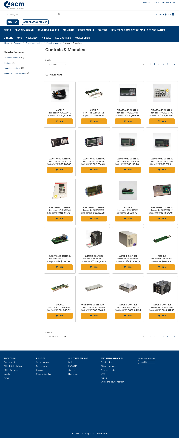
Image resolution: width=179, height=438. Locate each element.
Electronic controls (12, 58)
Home (7, 43)
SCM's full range (11, 370)
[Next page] (174, 64)
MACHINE (12, 22)
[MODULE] (60, 96)
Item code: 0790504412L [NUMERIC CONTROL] (128, 259)
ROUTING (102, 30)
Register (146, 3)
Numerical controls (12, 68)
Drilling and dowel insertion (112, 382)
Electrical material (54, 43)
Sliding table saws (108, 366)
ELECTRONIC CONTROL (128, 110)
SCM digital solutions (13, 366)
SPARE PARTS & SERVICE (35, 22)
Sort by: (48, 60)
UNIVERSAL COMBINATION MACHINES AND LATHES (138, 30)
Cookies (39, 370)
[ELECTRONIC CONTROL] (128, 96)
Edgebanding (86, 30)
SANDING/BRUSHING (48, 30)
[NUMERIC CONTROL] (94, 241)
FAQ (70, 362)
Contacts (72, 370)
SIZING (7, 30)
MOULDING (68, 30)
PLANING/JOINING (24, 30)
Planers (104, 378)
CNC (19, 38)
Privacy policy (42, 366)
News (6, 378)
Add (60, 121)
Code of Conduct (43, 374)
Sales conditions (43, 362)
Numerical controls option (15, 73)
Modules (7, 63)
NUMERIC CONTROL (93, 256)
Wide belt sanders (109, 370)
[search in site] (30, 14)
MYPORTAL (73, 366)
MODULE (60, 110)
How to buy (73, 374)
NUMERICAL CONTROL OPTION (95, 305)
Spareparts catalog (34, 43)
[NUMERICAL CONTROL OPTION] (94, 290)
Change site (169, 3)
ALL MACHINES (63, 38)
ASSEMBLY (32, 38)
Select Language (146, 358)
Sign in (156, 3)
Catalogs (17, 43)
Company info (10, 362)
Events (7, 374)
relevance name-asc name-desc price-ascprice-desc (56, 64)
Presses (46, 38)
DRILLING (8, 38)
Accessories (82, 38)
